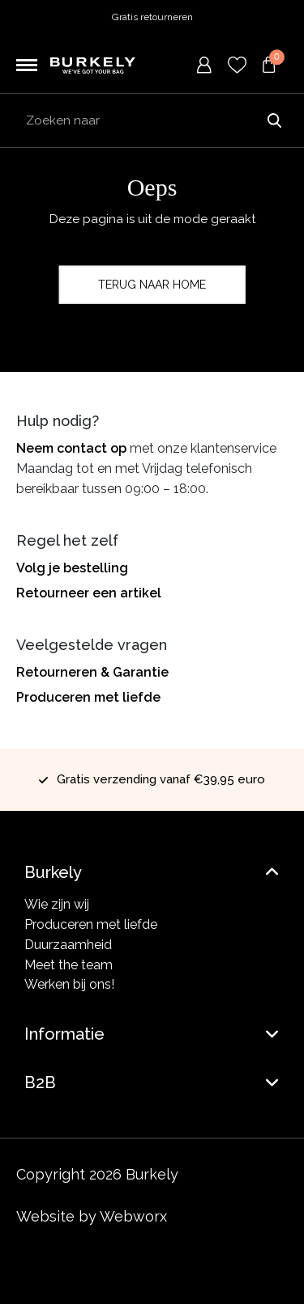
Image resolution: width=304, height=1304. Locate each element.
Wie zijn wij (56, 904)
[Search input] (152, 120)
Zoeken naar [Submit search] (274, 120)
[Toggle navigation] (26, 65)
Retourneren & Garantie (92, 672)
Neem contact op (71, 448)
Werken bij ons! (69, 984)
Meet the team (68, 965)
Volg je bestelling (72, 568)
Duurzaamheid (68, 944)
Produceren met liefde (88, 697)
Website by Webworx (91, 1216)
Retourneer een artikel (88, 593)
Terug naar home (152, 284)
